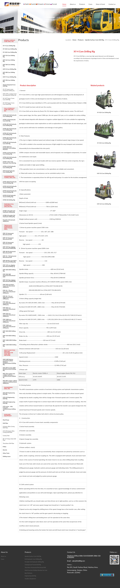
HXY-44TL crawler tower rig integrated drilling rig (10, 94)
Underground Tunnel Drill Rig (33, 564)
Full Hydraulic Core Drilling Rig (33, 559)
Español (33, 4)
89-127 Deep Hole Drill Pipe (9, 439)
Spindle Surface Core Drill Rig (94, 40)
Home (64, 4)
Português (40, 4)
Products (82, 4)
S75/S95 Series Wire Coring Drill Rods (8, 431)
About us (73, 4)
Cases (90, 4)
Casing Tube (6, 435)
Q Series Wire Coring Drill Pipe (9, 427)
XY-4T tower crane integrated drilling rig (8, 90)
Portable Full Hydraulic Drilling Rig (34, 562)
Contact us (112, 4)
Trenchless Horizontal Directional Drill (35, 567)
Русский (54, 4)
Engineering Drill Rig (30, 576)
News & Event (100, 4)
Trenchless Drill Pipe (8, 443)
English (27, 4)
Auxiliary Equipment (30, 578)
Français (47, 4)
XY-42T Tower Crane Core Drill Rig (8, 99)
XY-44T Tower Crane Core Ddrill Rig (8, 103)
